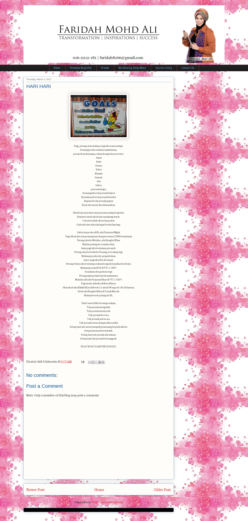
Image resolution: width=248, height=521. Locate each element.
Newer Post (35, 489)
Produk (105, 68)
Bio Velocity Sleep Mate (132, 68)
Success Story (164, 68)
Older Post (162, 489)
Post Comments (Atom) (107, 502)
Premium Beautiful (80, 68)
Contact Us (187, 68)
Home (57, 68)
